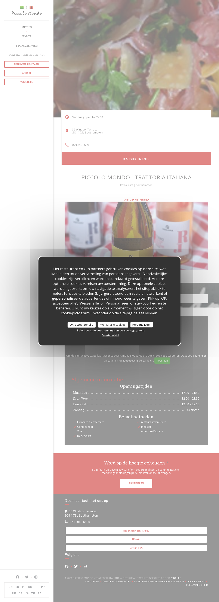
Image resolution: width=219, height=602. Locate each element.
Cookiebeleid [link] (110, 335)
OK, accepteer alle (81, 325)
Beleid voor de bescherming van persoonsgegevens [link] (111, 330)
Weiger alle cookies (113, 325)
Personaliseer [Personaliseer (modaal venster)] (141, 325)
